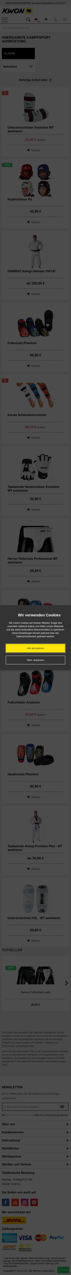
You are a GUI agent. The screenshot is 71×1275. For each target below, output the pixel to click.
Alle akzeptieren (35, 648)
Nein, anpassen (35, 660)
